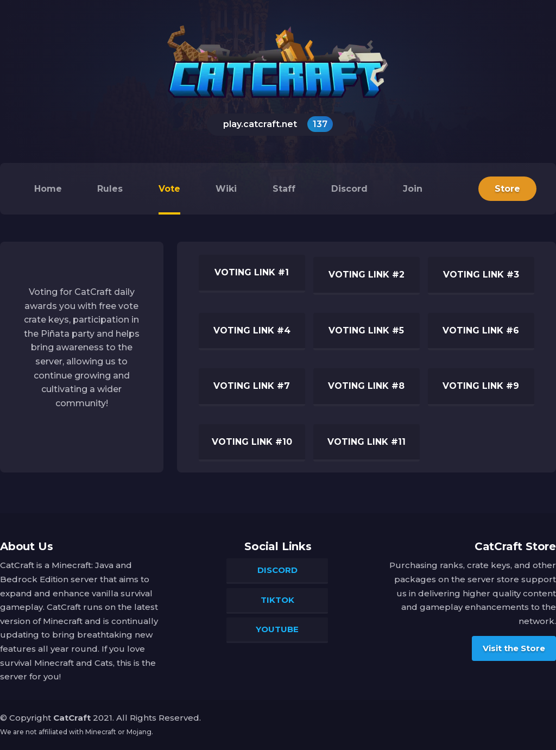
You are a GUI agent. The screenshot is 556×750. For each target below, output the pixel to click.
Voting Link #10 (252, 442)
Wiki (226, 189)
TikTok (277, 600)
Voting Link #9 (481, 386)
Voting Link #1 (251, 272)
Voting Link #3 (481, 274)
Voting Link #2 (366, 274)
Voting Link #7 (251, 386)
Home (48, 189)
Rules (110, 189)
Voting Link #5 (366, 330)
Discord (349, 189)
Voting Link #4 (251, 330)
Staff (284, 189)
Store (507, 189)
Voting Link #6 (481, 330)
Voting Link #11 (366, 442)
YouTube (277, 629)
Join (412, 189)
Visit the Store (514, 648)
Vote (169, 189)
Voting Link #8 (366, 386)
